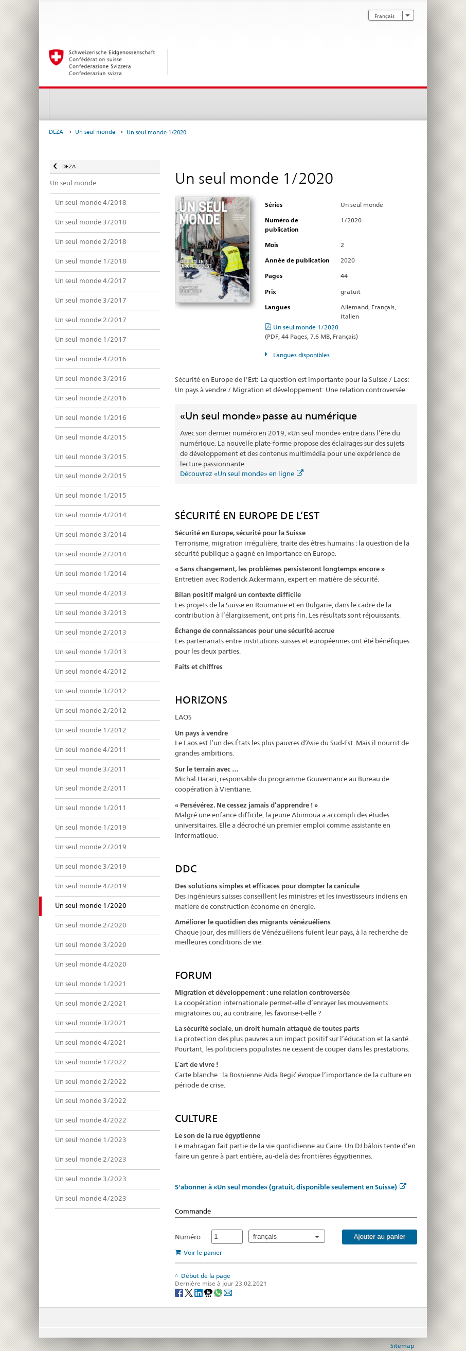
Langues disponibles (301, 355)
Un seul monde (95, 132)
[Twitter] (189, 1292)
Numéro (188, 1237)
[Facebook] (180, 1292)
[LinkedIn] (199, 1292)
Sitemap (402, 1345)
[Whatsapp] (219, 1292)
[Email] (228, 1292)
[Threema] (209, 1292)
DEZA (56, 132)
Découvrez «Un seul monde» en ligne (241, 473)
